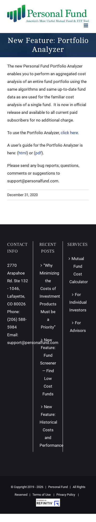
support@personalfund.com (32, 342)
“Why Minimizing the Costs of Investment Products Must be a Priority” (48, 296)
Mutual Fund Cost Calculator (77, 270)
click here (69, 132)
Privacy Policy (65, 494)
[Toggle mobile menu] (86, 25)
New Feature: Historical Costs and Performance (48, 426)
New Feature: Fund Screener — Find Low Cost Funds (48, 366)
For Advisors (78, 326)
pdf (38, 153)
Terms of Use (41, 494)
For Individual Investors (77, 302)
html (22, 153)
